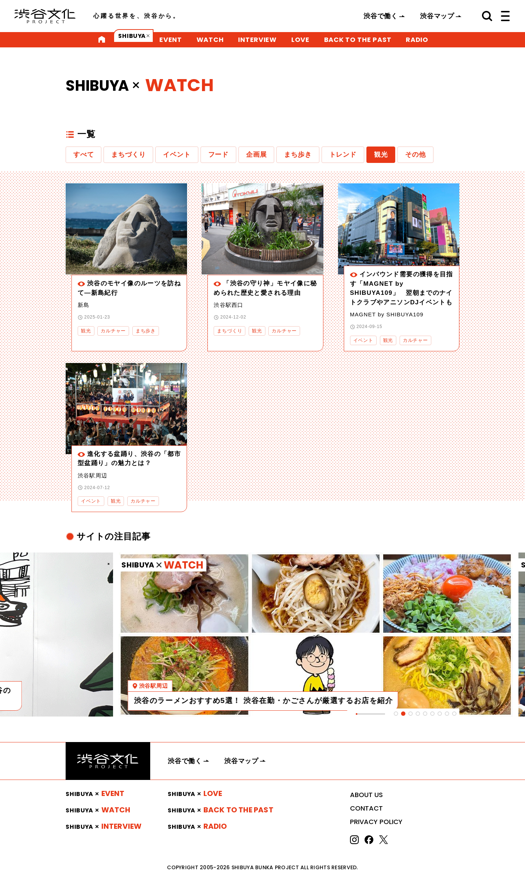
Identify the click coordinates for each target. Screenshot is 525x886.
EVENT (170, 39)
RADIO (417, 39)
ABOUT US (366, 794)
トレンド (343, 154)
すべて (83, 154)
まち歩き (297, 154)
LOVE (300, 39)
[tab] (396, 713)
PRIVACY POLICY (376, 821)
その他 (415, 154)
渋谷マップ (437, 16)
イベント (176, 154)
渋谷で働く (380, 16)
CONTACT (366, 808)
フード (218, 154)
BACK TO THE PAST (358, 39)
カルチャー (113, 330)
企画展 (256, 154)
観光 (381, 154)
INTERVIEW (257, 39)
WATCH (210, 39)
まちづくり (128, 154)
